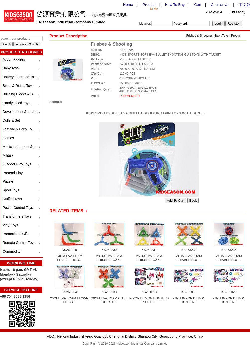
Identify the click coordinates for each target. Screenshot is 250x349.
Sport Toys (11, 190)
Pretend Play (13, 173)
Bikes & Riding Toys (18, 85)
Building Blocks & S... (19, 94)
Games (8, 138)
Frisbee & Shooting (199, 35)
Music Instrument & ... (19, 147)
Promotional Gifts (16, 234)
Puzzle (8, 181)
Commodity (11, 251)
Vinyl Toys (10, 225)
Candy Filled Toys (16, 103)
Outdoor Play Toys (17, 164)
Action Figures (14, 59)
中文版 (244, 4)
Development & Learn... (21, 112)
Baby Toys (11, 68)
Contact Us (220, 4)
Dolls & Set (11, 120)
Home (128, 4)
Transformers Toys (17, 216)
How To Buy (175, 4)
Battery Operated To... (20, 77)
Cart (197, 4)
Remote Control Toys (19, 243)
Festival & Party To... (19, 129)
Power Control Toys (18, 208)
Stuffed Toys (12, 199)
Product (149, 4)
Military (8, 155)
